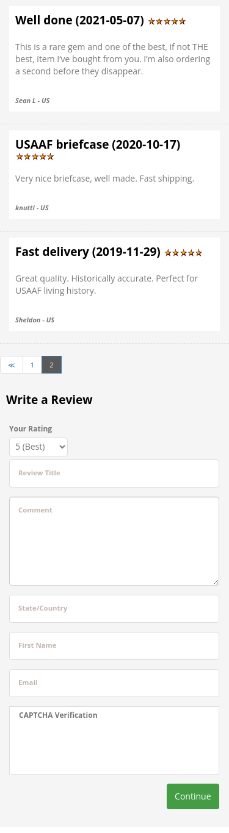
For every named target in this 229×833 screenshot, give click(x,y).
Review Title (39, 472)
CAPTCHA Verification (58, 715)
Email (27, 682)
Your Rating (30, 429)
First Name (37, 645)
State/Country (42, 607)
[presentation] (95, 747)
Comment (35, 509)
